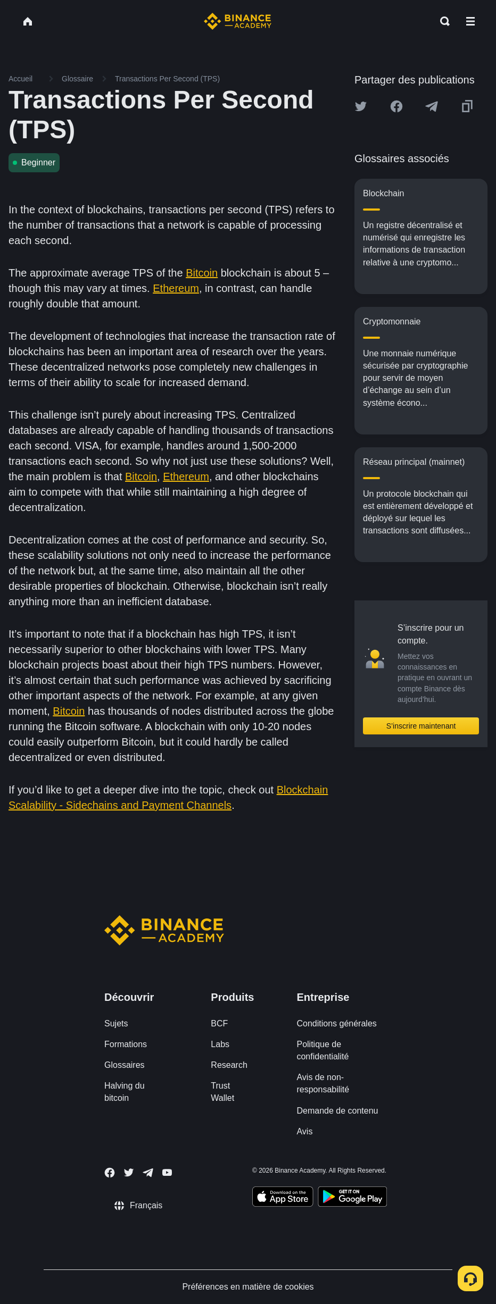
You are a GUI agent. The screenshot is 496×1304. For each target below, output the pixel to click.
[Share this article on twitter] (360, 106)
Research (229, 1064)
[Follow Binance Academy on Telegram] (148, 1172)
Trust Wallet (222, 1091)
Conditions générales (336, 1023)
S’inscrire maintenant (421, 726)
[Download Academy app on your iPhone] (282, 1198)
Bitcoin (202, 273)
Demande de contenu (337, 1110)
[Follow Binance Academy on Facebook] (109, 1172)
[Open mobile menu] (470, 21)
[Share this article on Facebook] (396, 106)
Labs (220, 1044)
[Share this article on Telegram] (431, 106)
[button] (470, 21)
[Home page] (237, 21)
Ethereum (176, 288)
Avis (304, 1131)
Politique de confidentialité (322, 1050)
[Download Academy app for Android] (352, 1198)
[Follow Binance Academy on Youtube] (167, 1172)
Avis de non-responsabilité (322, 1083)
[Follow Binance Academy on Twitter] (128, 1172)
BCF (219, 1023)
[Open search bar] (441, 21)
